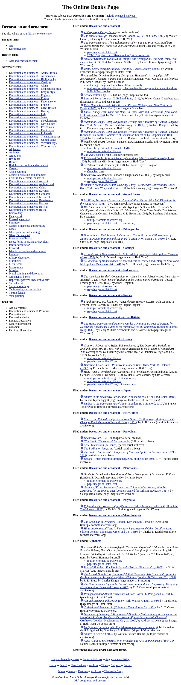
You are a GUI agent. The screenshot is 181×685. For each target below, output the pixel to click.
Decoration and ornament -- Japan (28, 117)
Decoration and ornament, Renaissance (31, 200)
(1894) (127, 640)
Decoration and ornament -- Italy (27, 114)
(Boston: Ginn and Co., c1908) (123, 567)
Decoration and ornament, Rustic (27, 209)
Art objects (15, 155)
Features (83, 671)
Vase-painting (17, 295)
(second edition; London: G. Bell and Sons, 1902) (124, 35)
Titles (104, 665)
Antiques (14, 152)
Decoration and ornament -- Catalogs (30, 82)
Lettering (14, 254)
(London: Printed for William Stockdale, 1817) (124, 489)
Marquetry (15, 260)
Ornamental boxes (19, 276)
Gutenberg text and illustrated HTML (108, 148)
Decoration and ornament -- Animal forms (33, 72)
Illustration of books (20, 238)
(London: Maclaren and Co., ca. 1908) (128, 617)
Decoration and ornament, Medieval (29, 197)
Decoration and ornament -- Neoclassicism (33, 120)
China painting (17, 171)
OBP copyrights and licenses (90, 680)
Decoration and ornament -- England (30, 95)
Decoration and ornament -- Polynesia (30, 133)
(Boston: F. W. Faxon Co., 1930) (125, 237)
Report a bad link (92, 659)
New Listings (78, 665)
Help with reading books (65, 659)
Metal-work (15, 263)
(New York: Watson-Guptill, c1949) (121, 600)
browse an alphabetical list (74, 19)
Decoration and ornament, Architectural (31, 184)
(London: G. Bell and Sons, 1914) (112, 98)
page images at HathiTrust (102, 52)
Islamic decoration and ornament (27, 251)
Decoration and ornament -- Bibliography (32, 79)
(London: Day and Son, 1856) (117, 521)
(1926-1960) (100, 437)
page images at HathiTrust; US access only (111, 223)
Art (11, 45)
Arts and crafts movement (23, 60)
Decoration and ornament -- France (29, 104)
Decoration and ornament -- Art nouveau (32, 76)
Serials (128, 665)
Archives (96, 671)
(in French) (100, 444)
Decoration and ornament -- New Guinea (32, 123)
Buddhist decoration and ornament (28, 165)
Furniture (14, 222)
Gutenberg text (95, 171)
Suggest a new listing (118, 659)
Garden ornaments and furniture (27, 225)
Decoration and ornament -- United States (32, 139)
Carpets (13, 168)
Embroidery (15, 212)
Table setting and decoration (25, 289)
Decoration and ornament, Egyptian (29, 190)
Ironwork (14, 248)
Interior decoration (19, 244)
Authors (93, 665)
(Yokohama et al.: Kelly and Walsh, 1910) (130, 396)
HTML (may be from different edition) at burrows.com (118, 55)
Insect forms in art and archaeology (29, 241)
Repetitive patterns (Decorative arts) (29, 279)
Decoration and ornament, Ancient (28, 181)
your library (29, 33)
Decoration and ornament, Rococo (28, 203)
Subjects (116, 665)
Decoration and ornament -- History (29, 111)
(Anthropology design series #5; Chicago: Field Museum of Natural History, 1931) (127, 421)
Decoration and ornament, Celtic (27, 187)
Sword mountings (19, 286)
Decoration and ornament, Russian (28, 206)
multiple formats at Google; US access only (112, 378)
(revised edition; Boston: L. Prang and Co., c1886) (129, 593)
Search (64, 665)
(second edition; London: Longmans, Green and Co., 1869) (126, 530)
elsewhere (46, 33)
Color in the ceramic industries (26, 177)
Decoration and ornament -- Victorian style (33, 142)
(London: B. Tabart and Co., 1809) (128, 576)
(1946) (122, 68)
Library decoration (19, 257)
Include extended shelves (120, 15)
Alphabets (15, 149)
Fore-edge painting (19, 219)
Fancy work (15, 216)
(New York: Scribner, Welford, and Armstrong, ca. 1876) (129, 123)
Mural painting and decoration (26, 273)
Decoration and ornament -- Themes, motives (34, 136)
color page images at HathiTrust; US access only (114, 85)
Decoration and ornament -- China (28, 85)
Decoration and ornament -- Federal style (32, 101)
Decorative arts (17, 48)
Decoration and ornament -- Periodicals (31, 126)
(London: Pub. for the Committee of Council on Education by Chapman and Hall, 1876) (129, 135)
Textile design (17, 292)
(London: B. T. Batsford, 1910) (123, 403)
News (71, 671)
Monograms (16, 267)
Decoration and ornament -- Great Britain (32, 107)
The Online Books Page (90, 7)
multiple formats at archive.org (104, 151)
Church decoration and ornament (27, 174)
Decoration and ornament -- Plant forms (31, 130)
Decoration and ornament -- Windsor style (33, 146)
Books (61, 671)
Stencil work (16, 283)
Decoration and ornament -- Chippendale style (35, 88)
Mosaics (13, 270)
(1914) (98, 633)
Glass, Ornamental (19, 235)
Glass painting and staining (24, 232)
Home (52, 665)
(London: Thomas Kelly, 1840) (128, 326)
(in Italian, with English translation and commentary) (121, 627)
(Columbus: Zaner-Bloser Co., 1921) (120, 607)
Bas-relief (14, 158)
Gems (12, 228)
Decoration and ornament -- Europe (29, 98)
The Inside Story (113, 671)
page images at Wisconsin (102, 286)
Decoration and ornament (104, 25)
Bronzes (13, 162)
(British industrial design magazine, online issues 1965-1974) (123, 458)
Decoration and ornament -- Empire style (32, 91)
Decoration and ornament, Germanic (29, 193)
